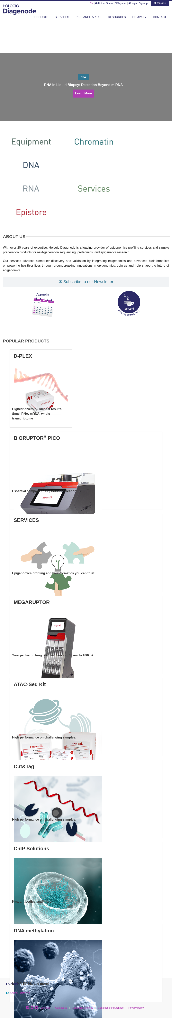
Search (160, 3)
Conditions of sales (82, 1007)
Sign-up (143, 3)
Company (139, 17)
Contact (159, 17)
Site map (45, 1007)
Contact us (61, 1007)
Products (40, 17)
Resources (117, 17)
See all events (19, 993)
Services (62, 17)
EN (91, 3)
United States (104, 3)
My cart (121, 3)
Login (133, 3)
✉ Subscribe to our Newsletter (86, 281)
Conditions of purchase (111, 1007)
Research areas (88, 17)
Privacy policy (136, 1007)
